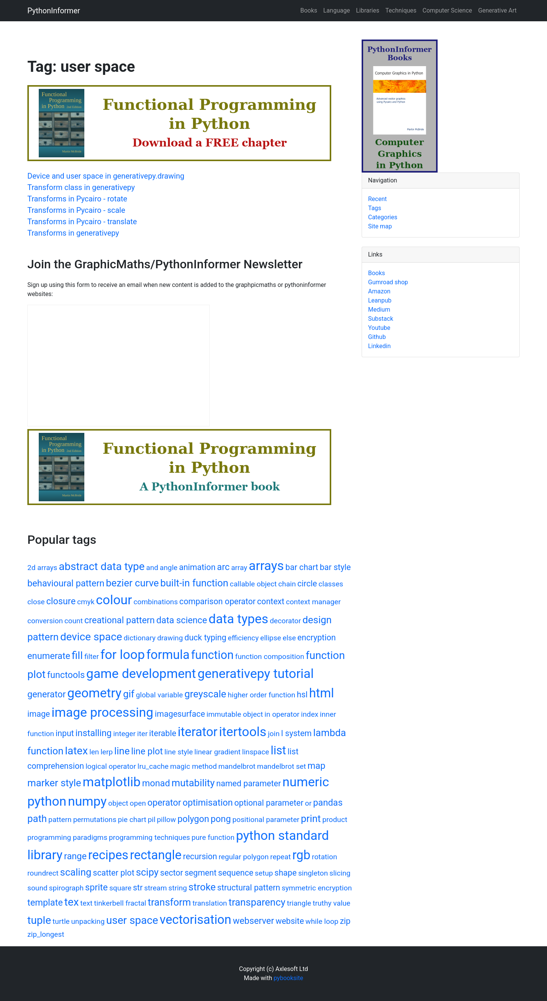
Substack (380, 318)
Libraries (367, 10)
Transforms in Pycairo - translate (82, 221)
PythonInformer (53, 10)
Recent (377, 199)
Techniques (401, 10)
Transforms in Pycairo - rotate (77, 198)
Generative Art (497, 10)
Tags (374, 208)
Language (336, 10)
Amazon (379, 291)
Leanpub (379, 300)
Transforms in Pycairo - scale (76, 210)
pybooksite (288, 978)
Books (308, 10)
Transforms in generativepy (73, 233)
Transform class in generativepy (81, 187)
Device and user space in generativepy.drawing (105, 176)
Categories (382, 217)
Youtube (379, 327)
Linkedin (379, 346)
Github (377, 337)
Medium (379, 309)
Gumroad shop (388, 282)
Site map (380, 226)
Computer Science (447, 10)
